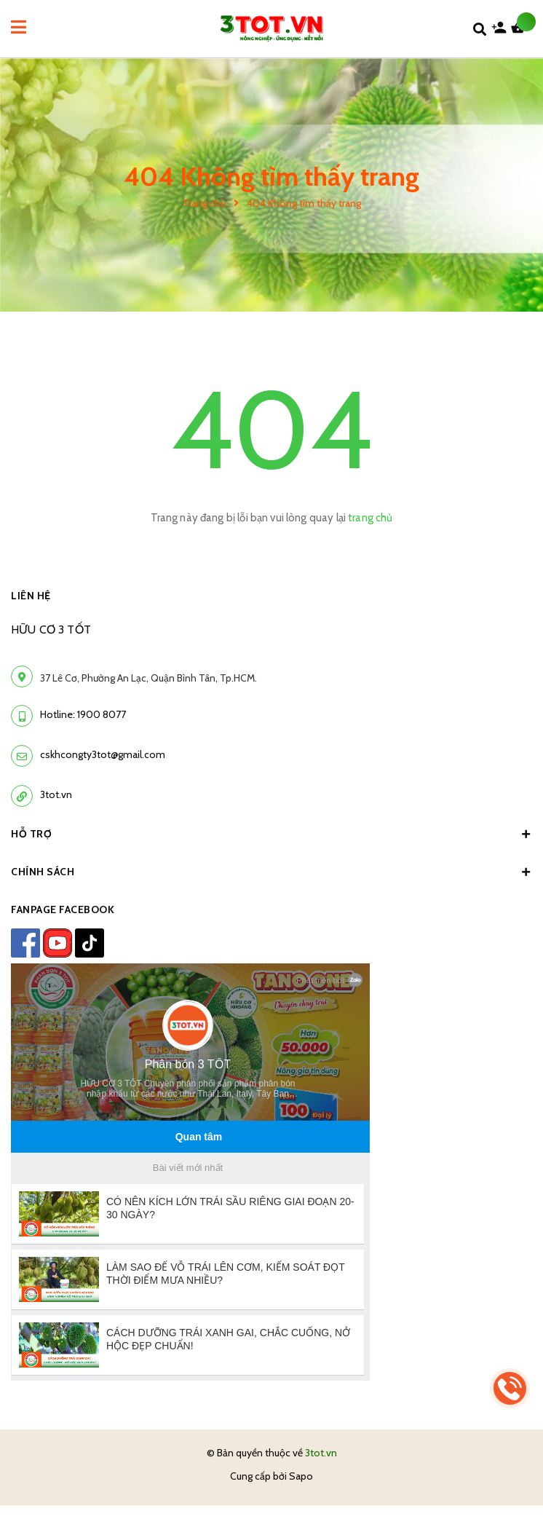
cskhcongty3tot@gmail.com (102, 754)
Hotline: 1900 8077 (83, 714)
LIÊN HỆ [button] (31, 595)
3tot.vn (56, 794)
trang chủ (370, 517)
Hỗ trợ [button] (271, 833)
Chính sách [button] (271, 871)
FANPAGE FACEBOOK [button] (62, 909)
